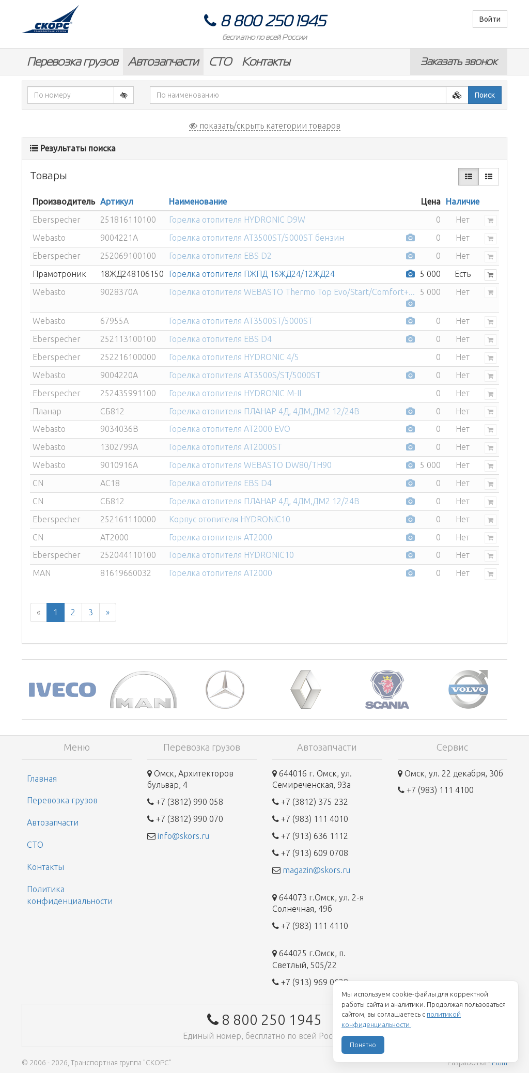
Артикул (116, 201)
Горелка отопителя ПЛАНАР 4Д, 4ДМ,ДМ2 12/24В (264, 411)
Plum (499, 1063)
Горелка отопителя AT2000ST (225, 447)
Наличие (462, 201)
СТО (220, 62)
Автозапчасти (163, 62)
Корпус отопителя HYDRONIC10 (229, 519)
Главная (42, 778)
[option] (62, 689)
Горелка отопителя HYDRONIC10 (231, 554)
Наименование (198, 201)
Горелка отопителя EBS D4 (220, 339)
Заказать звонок (459, 61)
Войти (490, 19)
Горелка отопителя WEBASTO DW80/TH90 (250, 465)
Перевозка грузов (72, 62)
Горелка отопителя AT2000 (220, 537)
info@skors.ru (183, 836)
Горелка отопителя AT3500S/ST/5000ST (245, 375)
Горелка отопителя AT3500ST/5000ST (241, 320)
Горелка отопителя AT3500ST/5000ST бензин (256, 237)
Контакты (266, 62)
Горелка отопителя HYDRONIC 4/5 (234, 357)
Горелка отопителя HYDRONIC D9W (237, 219)
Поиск (485, 95)
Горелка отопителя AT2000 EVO (229, 428)
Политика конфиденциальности (70, 895)
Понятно (363, 1044)
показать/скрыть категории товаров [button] (264, 125)
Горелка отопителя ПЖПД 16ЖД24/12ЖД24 (252, 273)
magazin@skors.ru (316, 870)
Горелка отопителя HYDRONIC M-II (235, 393)
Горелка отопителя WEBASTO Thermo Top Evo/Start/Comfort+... (292, 292)
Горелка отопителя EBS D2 (220, 255)
